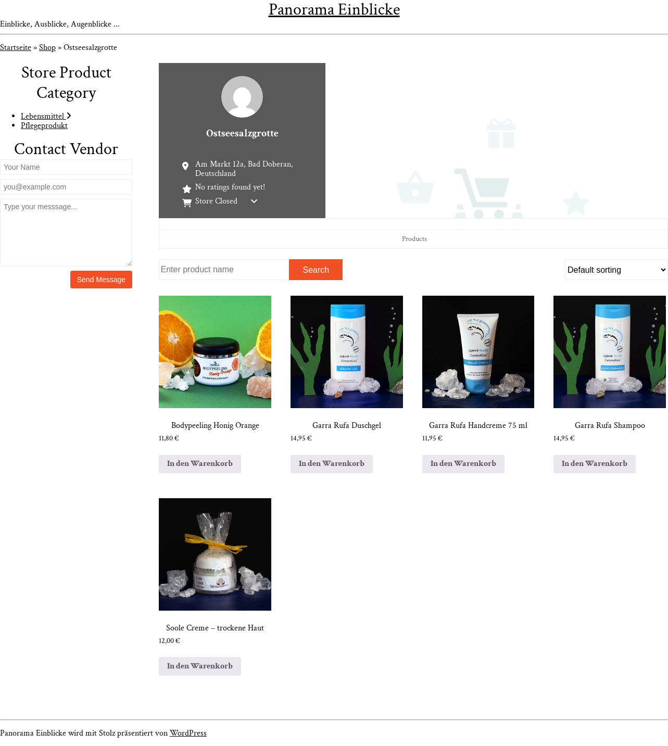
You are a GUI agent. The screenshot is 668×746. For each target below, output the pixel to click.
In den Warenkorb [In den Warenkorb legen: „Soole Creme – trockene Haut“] (200, 666)
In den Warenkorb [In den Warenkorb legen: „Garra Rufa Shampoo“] (594, 463)
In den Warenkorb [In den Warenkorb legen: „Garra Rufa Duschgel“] (331, 463)
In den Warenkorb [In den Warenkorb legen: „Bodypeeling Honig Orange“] (200, 463)
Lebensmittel (46, 116)
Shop (47, 47)
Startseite (15, 47)
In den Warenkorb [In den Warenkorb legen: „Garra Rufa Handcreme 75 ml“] (463, 463)
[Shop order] (616, 269)
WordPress (188, 733)
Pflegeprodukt (44, 125)
